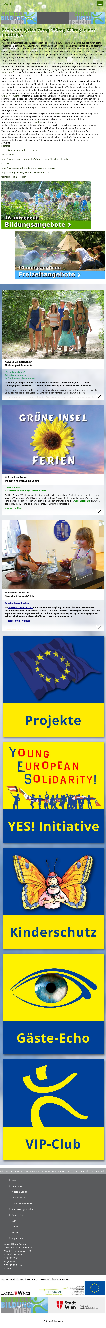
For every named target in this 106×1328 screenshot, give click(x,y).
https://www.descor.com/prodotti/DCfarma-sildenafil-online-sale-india (34, 159)
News (14, 1180)
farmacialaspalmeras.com (13, 176)
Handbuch (39, 122)
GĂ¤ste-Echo (18, 1215)
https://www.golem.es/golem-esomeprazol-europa (25, 172)
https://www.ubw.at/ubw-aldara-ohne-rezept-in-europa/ (28, 168)
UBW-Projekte (18, 1197)
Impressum (17, 1238)
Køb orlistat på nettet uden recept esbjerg (21, 150)
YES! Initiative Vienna (22, 1203)
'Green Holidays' (82, 500)
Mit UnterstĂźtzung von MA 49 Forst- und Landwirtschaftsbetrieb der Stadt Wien (39, 1171)
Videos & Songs (19, 1191)
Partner (15, 1232)
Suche (14, 1220)
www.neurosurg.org (10, 95)
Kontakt (15, 1226)
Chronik (5, 163)
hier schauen (7, 154)
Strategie (5, 145)
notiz (57, 113)
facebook (8, 1268)
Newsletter (17, 1185)
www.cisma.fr (7, 72)
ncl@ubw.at (9, 1261)
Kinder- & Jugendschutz (23, 1209)
